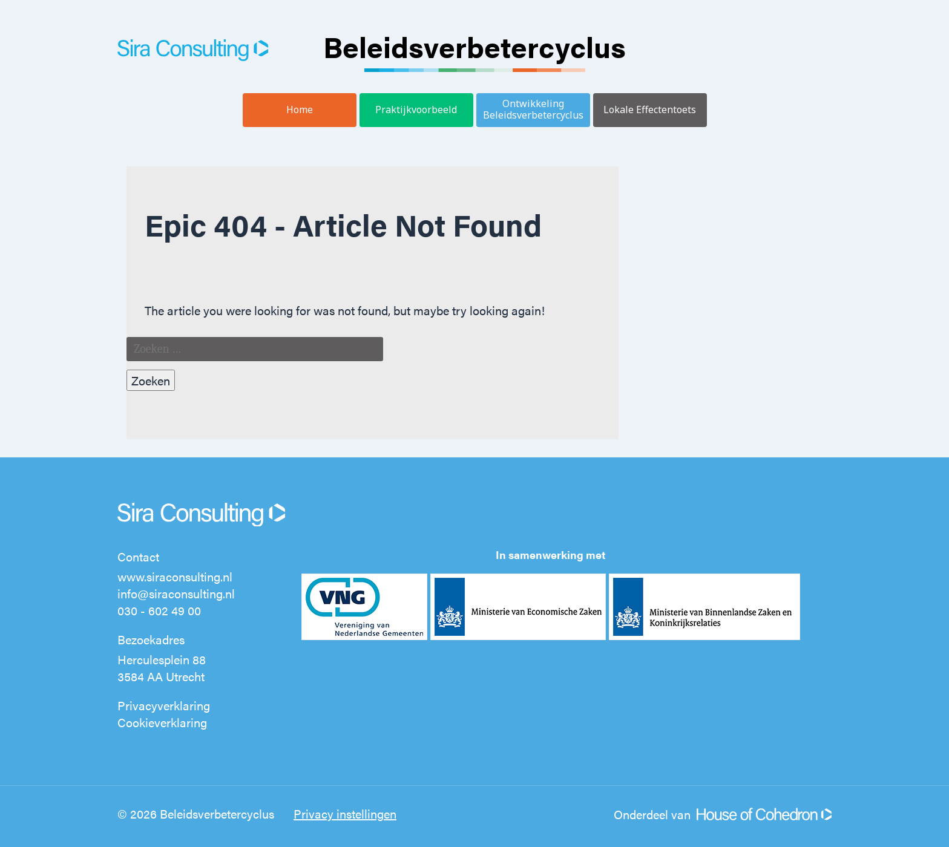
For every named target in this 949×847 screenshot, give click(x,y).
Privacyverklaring (163, 705)
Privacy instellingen (345, 813)
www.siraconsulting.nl (174, 576)
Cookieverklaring (162, 722)
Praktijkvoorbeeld (416, 109)
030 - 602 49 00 (159, 610)
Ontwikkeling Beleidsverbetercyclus (533, 109)
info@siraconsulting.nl (176, 593)
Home (299, 109)
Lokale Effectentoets (649, 109)
